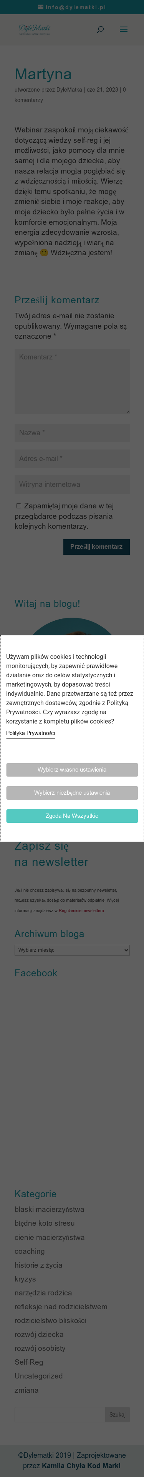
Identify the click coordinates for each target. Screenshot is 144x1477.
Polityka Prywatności (30, 733)
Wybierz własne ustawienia (72, 770)
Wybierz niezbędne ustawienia (72, 793)
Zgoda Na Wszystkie (72, 816)
